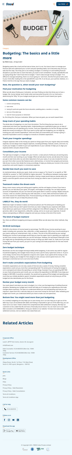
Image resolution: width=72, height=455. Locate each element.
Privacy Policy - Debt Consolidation (14, 391)
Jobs (4, 376)
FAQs (4, 382)
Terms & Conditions (9, 394)
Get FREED (63, 4)
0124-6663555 (10, 409)
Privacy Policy (7, 385)
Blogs (4, 379)
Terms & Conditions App (10, 397)
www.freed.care (35, 311)
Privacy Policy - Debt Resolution (13, 388)
